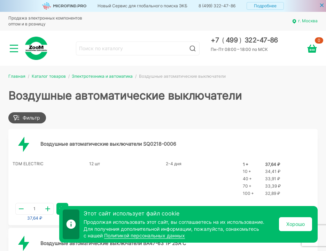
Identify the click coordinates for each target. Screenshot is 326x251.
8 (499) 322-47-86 (217, 5)
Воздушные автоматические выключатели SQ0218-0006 (108, 144)
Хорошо (295, 224)
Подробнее (265, 5)
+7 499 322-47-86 (244, 40)
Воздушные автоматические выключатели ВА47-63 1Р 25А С (113, 243)
